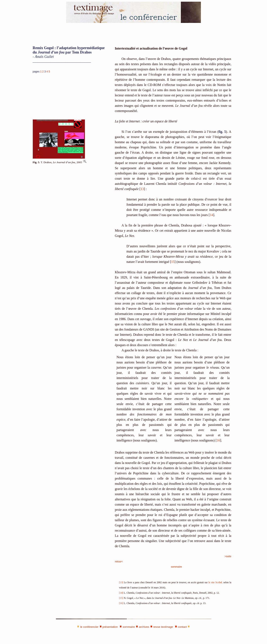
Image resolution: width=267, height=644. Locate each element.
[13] (121, 582)
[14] (121, 592)
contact (182, 626)
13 (142, 189)
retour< (119, 561)
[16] (121, 603)
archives (144, 626)
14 (211, 215)
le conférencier (89, 626)
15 (172, 262)
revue (163, 626)
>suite (227, 556)
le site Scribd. (215, 582)
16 (218, 440)
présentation (110, 626)
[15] (121, 598)
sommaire (176, 566)
